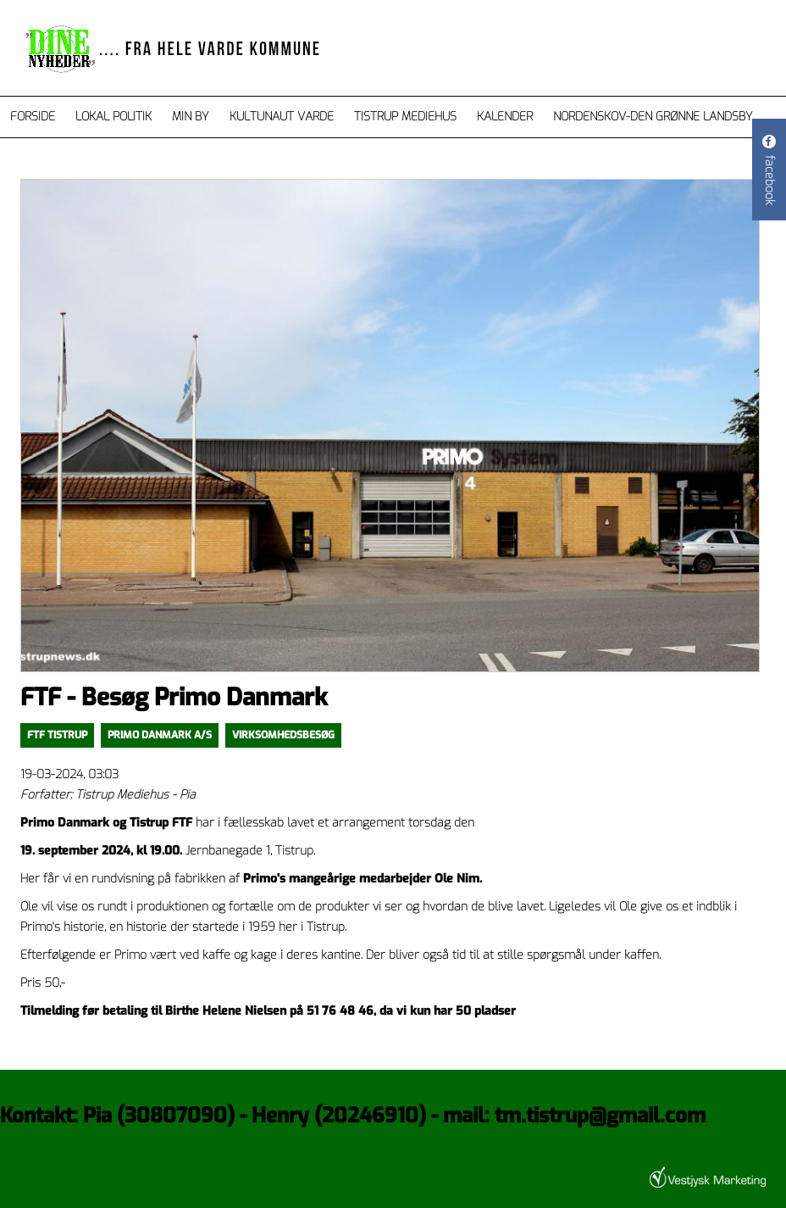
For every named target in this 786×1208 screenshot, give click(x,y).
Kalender (505, 117)
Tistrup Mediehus (405, 117)
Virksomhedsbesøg (283, 735)
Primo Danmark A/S (160, 735)
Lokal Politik (113, 117)
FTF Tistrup (57, 735)
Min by (190, 117)
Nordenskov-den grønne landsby (653, 117)
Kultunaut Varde (282, 117)
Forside (32, 117)
